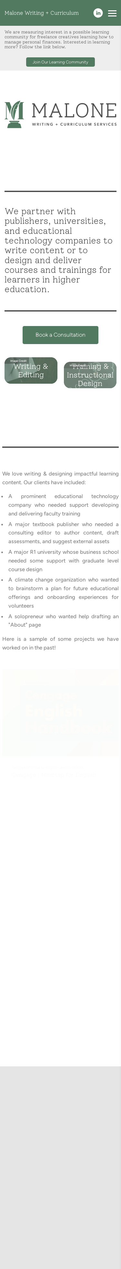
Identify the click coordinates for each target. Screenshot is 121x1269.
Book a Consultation (60, 337)
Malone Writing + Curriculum (42, 13)
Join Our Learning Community (60, 62)
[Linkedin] (98, 13)
